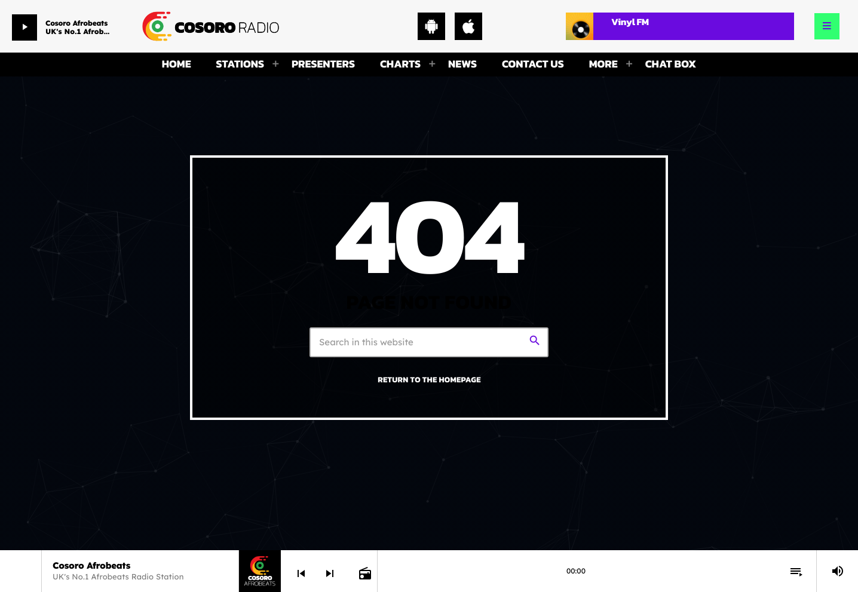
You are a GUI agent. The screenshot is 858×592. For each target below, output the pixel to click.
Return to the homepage (429, 380)
